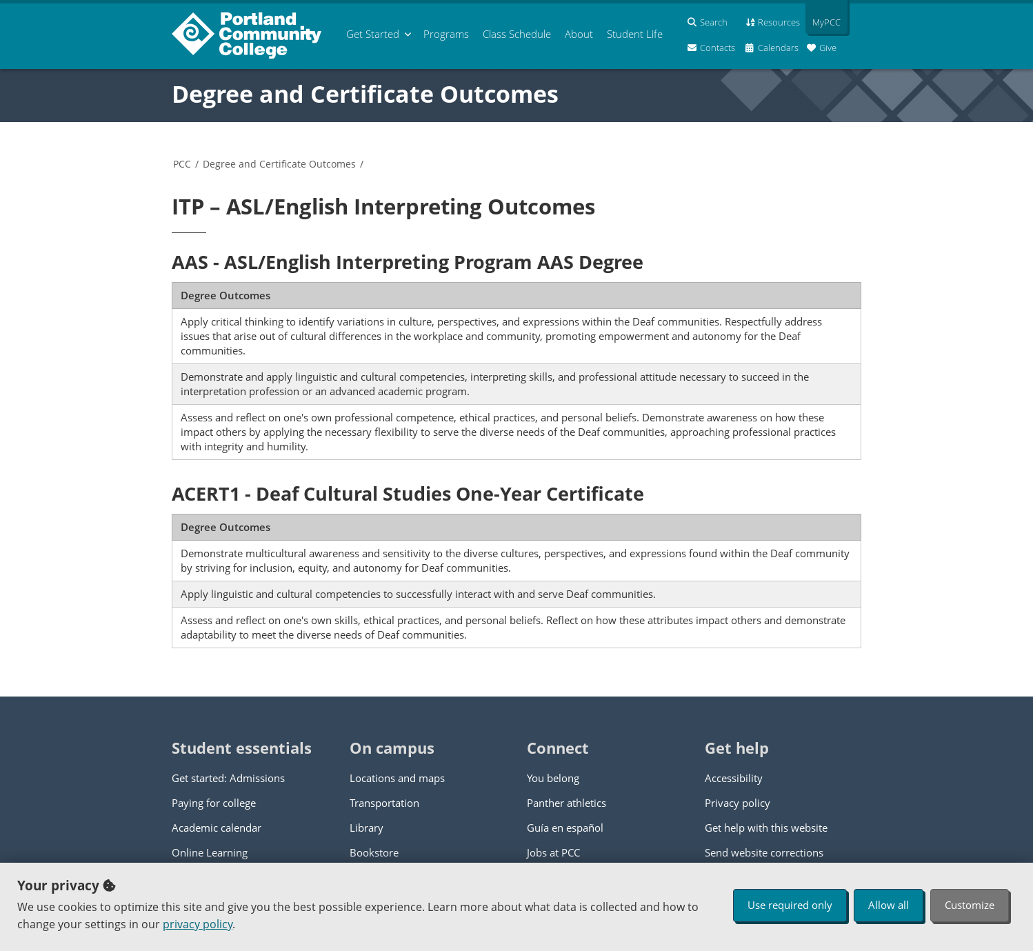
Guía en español (565, 827)
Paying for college (214, 803)
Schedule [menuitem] (517, 34)
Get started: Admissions (228, 778)
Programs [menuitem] (446, 34)
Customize (969, 905)
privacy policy (197, 924)
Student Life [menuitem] (635, 34)
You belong (553, 778)
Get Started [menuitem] (372, 34)
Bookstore (374, 852)
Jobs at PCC (553, 852)
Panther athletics (566, 803)
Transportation (384, 803)
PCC (182, 163)
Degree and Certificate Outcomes (365, 94)
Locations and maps (397, 778)
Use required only (790, 905)
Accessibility (734, 778)
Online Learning (210, 852)
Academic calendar (216, 827)
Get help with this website (766, 827)
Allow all (888, 905)
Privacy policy (737, 803)
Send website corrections (764, 852)
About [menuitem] (579, 34)
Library (366, 827)
